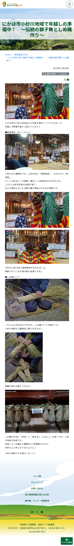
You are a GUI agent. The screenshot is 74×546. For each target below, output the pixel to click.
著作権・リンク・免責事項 (37, 500)
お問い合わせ (37, 488)
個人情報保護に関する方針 (37, 494)
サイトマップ (37, 482)
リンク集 (37, 476)
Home (8, 54)
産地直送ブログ (21, 54)
